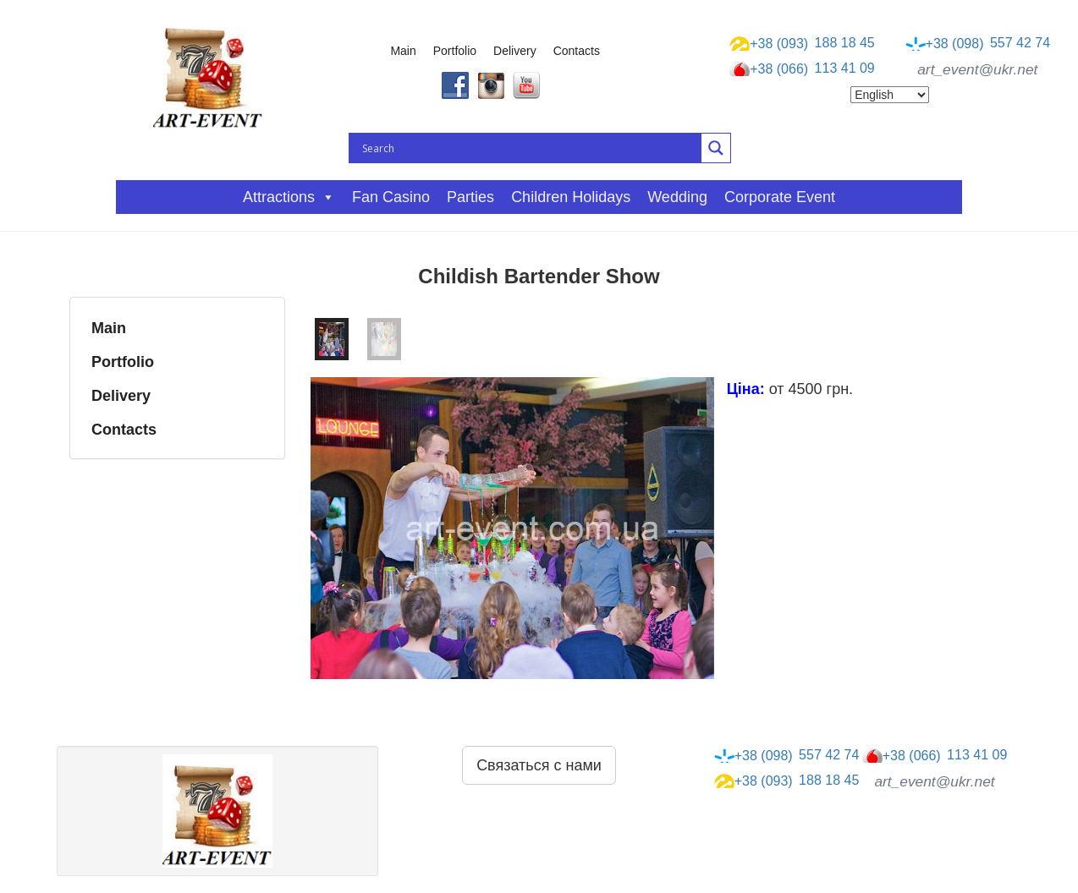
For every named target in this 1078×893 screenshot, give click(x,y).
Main (402, 51)
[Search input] (529, 148)
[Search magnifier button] (715, 148)
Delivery (514, 51)
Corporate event (779, 197)
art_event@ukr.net (977, 69)
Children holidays (570, 197)
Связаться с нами (539, 765)
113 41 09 (802, 69)
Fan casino (391, 197)
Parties (470, 197)
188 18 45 (802, 43)
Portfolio (454, 51)
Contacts (576, 51)
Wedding (677, 197)
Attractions (289, 197)
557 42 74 (978, 43)
